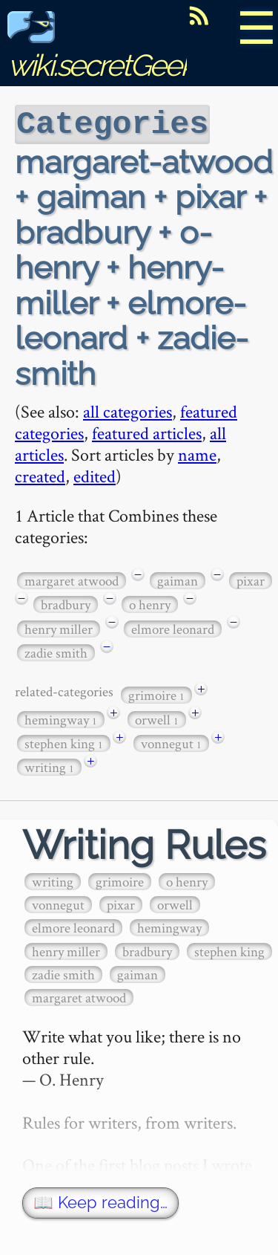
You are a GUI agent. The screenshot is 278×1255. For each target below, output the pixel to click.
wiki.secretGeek (100, 48)
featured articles (147, 431)
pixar (250, 579)
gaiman (177, 579)
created (40, 474)
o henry (150, 603)
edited (94, 474)
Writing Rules (144, 843)
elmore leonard (172, 627)
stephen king (63, 741)
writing (49, 765)
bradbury (65, 603)
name (197, 452)
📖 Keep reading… (100, 1201)
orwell (157, 718)
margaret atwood (71, 579)
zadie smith (55, 651)
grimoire (156, 693)
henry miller (58, 627)
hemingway (60, 718)
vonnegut (171, 741)
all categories (127, 409)
